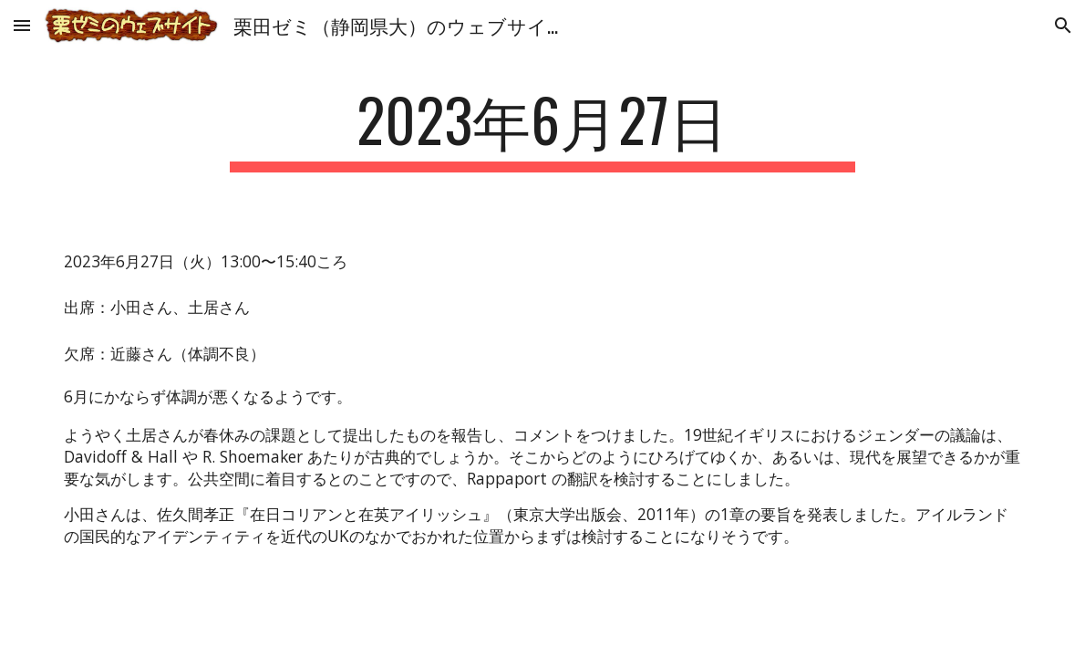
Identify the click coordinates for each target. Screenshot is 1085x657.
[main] (542, 128)
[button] (22, 25)
